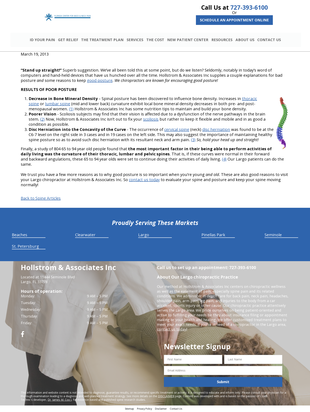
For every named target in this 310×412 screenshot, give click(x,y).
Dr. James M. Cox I (59, 400)
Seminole (273, 235)
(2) (42, 119)
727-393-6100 (249, 7)
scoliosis (151, 119)
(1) (71, 109)
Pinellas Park (213, 235)
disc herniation (216, 130)
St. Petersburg (25, 246)
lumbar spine (57, 104)
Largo (143, 235)
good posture (99, 81)
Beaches (19, 235)
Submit (223, 382)
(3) (193, 140)
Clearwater (85, 235)
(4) (224, 159)
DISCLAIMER (166, 396)
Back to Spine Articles (41, 198)
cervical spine (176, 130)
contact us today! (171, 329)
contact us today (144, 180)
